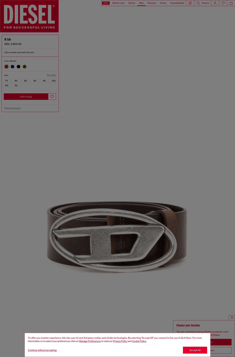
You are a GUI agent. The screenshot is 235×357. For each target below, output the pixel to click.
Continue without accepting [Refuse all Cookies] (42, 350)
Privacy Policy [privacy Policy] (120, 341)
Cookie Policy (139, 341)
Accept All (195, 350)
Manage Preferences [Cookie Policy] (90, 341)
